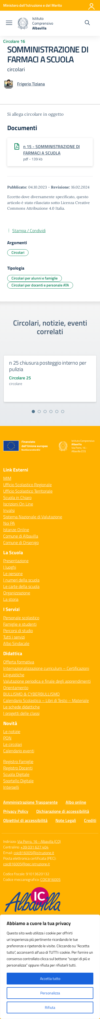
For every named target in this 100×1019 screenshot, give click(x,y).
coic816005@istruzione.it (34, 852)
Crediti (90, 820)
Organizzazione (16, 593)
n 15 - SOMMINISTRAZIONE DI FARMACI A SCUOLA (51, 149)
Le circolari (12, 744)
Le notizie (11, 731)
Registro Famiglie (18, 761)
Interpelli (11, 787)
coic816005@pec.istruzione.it (26, 864)
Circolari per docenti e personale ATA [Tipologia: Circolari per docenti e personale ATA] (40, 285)
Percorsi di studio (18, 630)
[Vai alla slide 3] (45, 411)
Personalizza (50, 993)
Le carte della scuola (21, 586)
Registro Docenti (18, 768)
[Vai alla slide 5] (56, 411)
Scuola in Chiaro (17, 497)
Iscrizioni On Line (18, 504)
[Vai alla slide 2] (39, 411)
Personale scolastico (21, 617)
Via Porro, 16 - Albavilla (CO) (39, 841)
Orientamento (15, 687)
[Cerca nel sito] (87, 23)
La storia (10, 599)
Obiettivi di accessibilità (25, 820)
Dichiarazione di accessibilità (62, 811)
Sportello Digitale (18, 781)
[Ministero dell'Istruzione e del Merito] (32, 5)
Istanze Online (16, 529)
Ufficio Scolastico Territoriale (28, 491)
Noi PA (9, 523)
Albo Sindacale (16, 643)
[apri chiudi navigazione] (9, 23)
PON (7, 738)
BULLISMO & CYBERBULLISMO (31, 694)
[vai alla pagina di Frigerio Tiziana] (31, 84)
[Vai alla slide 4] (51, 411)
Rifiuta (50, 1007)
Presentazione (16, 560)
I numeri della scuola (21, 580)
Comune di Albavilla (20, 536)
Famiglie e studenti (20, 624)
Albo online (76, 802)
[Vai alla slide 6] (62, 411)
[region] (50, 967)
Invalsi (9, 510)
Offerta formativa (18, 662)
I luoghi (9, 567)
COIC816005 (50, 879)
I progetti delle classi (21, 713)
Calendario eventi (18, 751)
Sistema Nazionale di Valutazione (32, 517)
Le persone (13, 573)
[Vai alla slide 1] (33, 411)
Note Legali (65, 820)
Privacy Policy (15, 811)
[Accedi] (92, 5)
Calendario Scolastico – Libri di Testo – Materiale (46, 700)
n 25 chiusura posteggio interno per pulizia (47, 365)
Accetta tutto (50, 978)
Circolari (17, 252)
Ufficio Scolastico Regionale (27, 484)
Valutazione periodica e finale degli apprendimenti (47, 681)
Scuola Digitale (16, 774)
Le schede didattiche (21, 707)
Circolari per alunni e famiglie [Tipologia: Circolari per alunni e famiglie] (34, 278)
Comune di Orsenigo (21, 542)
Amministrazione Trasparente (30, 802)
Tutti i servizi (14, 637)
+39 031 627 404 (35, 847)
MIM (7, 478)
